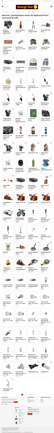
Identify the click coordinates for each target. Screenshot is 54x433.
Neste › (31, 394)
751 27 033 (21, 432)
